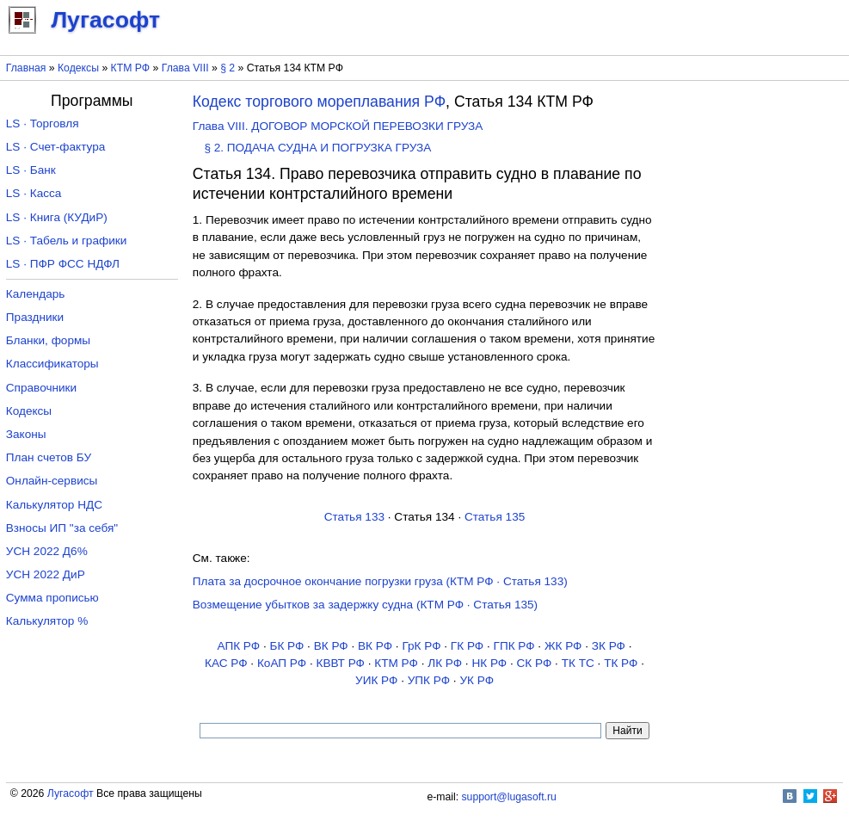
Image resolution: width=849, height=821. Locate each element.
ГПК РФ (514, 645)
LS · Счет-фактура (56, 146)
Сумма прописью (52, 597)
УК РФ (476, 680)
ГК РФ (467, 645)
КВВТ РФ (340, 663)
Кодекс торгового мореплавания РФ (319, 101)
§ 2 (227, 68)
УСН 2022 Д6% (47, 551)
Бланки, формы (48, 340)
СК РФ (534, 663)
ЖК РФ (563, 645)
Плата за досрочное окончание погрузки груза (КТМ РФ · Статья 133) (380, 581)
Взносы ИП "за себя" (62, 528)
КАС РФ (226, 663)
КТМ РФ (131, 68)
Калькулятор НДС (54, 504)
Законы (26, 434)
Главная (26, 68)
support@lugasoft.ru (509, 797)
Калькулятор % (47, 620)
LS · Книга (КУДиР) (57, 217)
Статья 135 (494, 516)
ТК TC (578, 663)
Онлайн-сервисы (52, 480)
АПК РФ (238, 645)
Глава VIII (185, 68)
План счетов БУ (48, 457)
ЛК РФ (445, 663)
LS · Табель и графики (66, 240)
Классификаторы (52, 363)
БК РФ (286, 645)
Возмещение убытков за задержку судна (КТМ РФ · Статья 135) (365, 604)
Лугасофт (70, 793)
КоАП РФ (281, 663)
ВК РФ (331, 645)
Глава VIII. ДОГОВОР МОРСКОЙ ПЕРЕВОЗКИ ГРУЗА (338, 126)
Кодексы (78, 68)
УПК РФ (429, 680)
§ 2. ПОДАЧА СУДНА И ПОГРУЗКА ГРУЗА (317, 147)
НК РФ (489, 663)
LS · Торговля (42, 123)
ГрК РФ (421, 645)
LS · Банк (31, 170)
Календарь (35, 293)
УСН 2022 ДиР (45, 574)
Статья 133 (354, 516)
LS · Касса (34, 193)
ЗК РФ (608, 645)
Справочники (41, 387)
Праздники (35, 317)
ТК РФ (620, 663)
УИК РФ (376, 680)
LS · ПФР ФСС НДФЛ (63, 263)
